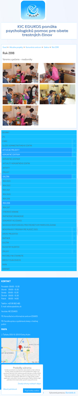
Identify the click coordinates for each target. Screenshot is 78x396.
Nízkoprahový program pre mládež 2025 (39, 229)
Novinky (5, 132)
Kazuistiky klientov (10, 247)
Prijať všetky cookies (32, 390)
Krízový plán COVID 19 (11, 260)
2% (3, 137)
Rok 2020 (7, 194)
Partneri (39, 238)
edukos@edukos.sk (14, 306)
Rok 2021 (6, 190)
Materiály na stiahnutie (12, 255)
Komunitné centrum (39, 154)
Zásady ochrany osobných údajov (29, 383)
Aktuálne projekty (39, 150)
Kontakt (6, 269)
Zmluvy (6, 172)
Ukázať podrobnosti (10, 389)
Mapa (4, 264)
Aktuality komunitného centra (39, 163)
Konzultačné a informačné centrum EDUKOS (21, 316)
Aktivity (6, 168)
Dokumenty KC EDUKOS (12, 220)
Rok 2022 (6, 185)
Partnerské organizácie (13, 216)
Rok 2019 (6, 198)
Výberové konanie (10, 212)
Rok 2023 (6, 181)
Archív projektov (39, 234)
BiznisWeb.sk (70, 392)
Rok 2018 (6, 203)
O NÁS (39, 141)
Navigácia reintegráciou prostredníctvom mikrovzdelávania (29, 225)
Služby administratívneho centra (39, 145)
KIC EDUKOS (12, 311)
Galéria (39, 176)
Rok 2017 (6, 207)
